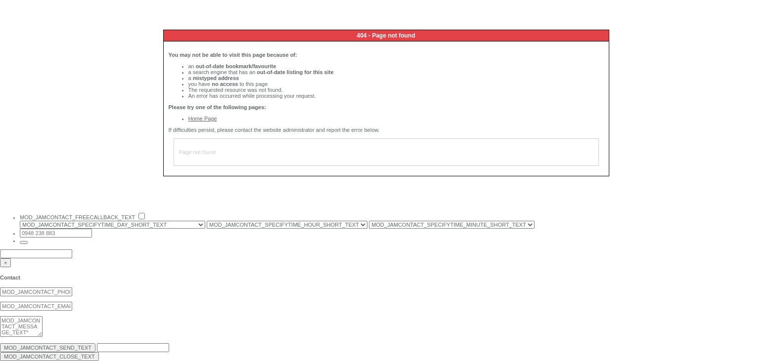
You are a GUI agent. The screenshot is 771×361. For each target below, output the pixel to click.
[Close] (5, 262)
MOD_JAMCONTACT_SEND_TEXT (47, 348)
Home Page (202, 118)
